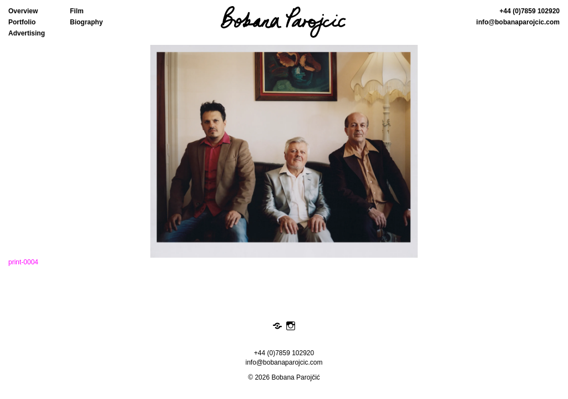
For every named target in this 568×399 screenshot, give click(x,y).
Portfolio (22, 22)
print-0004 (23, 262)
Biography (86, 22)
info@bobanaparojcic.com (518, 22)
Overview (23, 11)
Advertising (26, 33)
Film (77, 11)
